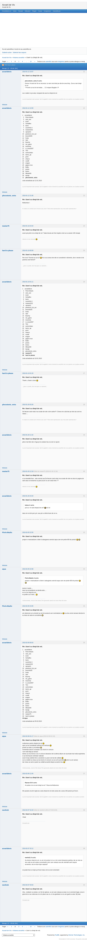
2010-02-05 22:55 (27, 532)
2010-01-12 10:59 (27, 108)
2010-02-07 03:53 (27, 885)
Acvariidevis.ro (6, 11)
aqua (4, 569)
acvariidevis (6, 72)
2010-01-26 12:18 (27, 471)
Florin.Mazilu (7, 532)
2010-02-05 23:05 (27, 606)
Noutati (20, 11)
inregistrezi (61, 61)
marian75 (5, 226)
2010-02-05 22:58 (27, 569)
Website (4, 104)
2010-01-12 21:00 (27, 195)
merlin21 (5, 810)
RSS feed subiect (10, 65)
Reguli (34, 11)
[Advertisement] (43, 30)
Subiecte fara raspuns (19, 52)
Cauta (40, 11)
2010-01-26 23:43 (27, 496)
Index (14, 11)
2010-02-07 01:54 (27, 810)
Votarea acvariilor (18, 57)
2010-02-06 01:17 (27, 736)
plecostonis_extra (9, 196)
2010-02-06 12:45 (27, 773)
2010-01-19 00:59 (27, 250)
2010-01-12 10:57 (27, 71)
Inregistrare (47, 11)
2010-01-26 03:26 (27, 404)
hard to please (7, 250)
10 (31, 61)
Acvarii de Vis (8, 5)
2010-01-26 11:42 (27, 435)
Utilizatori (27, 11)
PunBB (57, 935)
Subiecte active (7, 52)
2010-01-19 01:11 (27, 282)
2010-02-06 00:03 (27, 642)
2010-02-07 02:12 (27, 848)
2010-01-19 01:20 (27, 373)
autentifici (48, 61)
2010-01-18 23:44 (27, 226)
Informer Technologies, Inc (76, 935)
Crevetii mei (25, 823)
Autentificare (56, 11)
